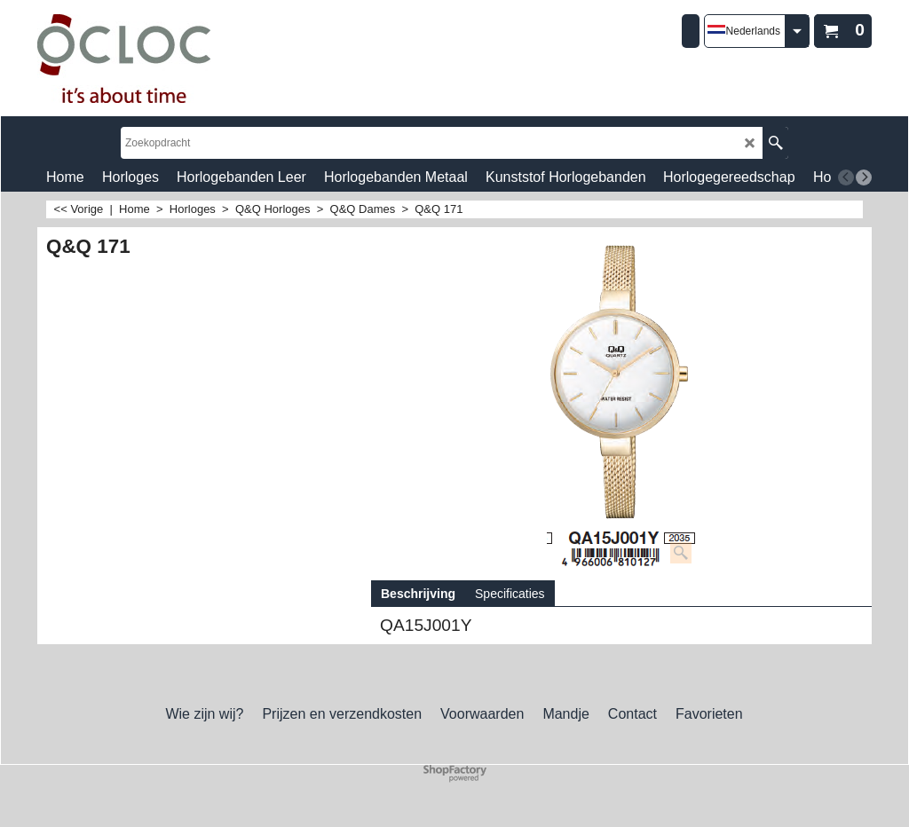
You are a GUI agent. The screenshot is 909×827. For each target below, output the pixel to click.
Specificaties (510, 594)
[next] (864, 177)
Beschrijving (418, 594)
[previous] (846, 177)
